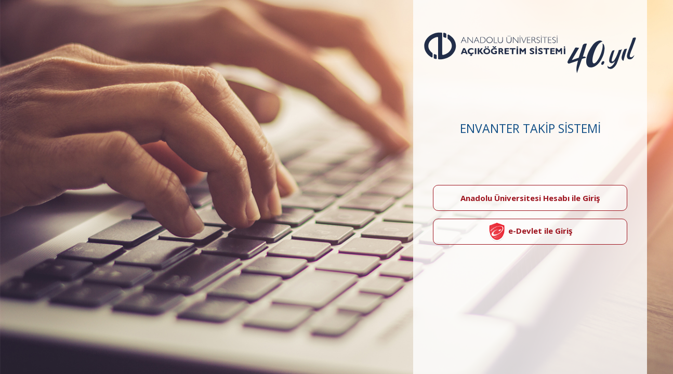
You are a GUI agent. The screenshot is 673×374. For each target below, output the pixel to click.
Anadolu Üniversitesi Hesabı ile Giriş (530, 198)
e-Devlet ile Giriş (530, 232)
